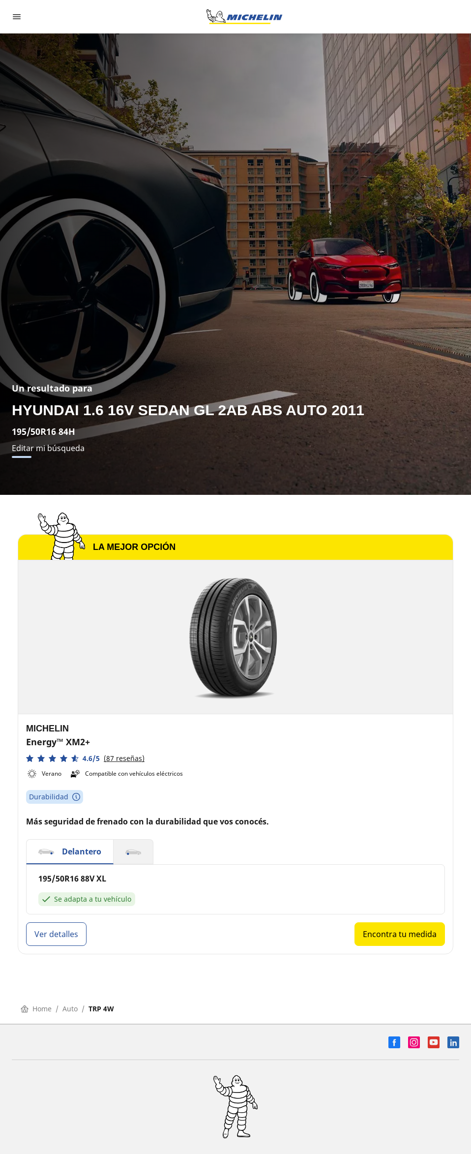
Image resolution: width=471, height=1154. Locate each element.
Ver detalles (56, 934)
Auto (70, 1008)
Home (36, 1008)
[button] (85, 758)
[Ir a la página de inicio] (244, 17)
